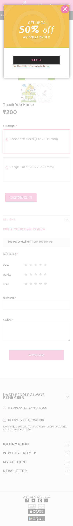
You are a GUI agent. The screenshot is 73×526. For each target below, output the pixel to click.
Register (36, 60)
